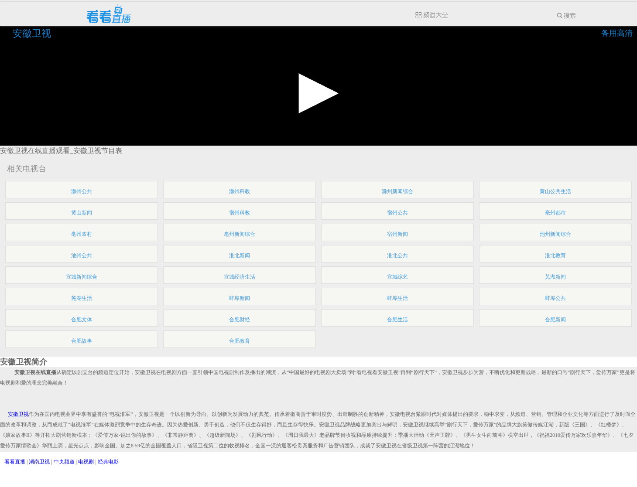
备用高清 (617, 33)
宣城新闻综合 (81, 277)
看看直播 (14, 462)
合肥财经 (239, 320)
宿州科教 (239, 213)
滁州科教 (239, 191)
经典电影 (108, 462)
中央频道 (64, 462)
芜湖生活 (81, 298)
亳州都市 (555, 213)
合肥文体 (81, 320)
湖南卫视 (39, 462)
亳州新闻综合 (239, 234)
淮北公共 (397, 255)
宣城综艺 (397, 277)
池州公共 (81, 255)
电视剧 (86, 462)
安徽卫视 (33, 33)
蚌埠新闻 (239, 298)
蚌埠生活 (397, 298)
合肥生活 (397, 320)
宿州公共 (397, 213)
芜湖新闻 (555, 277)
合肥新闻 (555, 320)
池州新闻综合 (555, 234)
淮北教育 (555, 255)
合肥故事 (81, 341)
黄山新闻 (81, 213)
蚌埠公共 (555, 298)
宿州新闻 (397, 234)
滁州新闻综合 (397, 191)
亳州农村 (81, 234)
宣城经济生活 (239, 277)
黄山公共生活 (555, 191)
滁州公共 (81, 191)
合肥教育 (239, 341)
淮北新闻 (239, 255)
